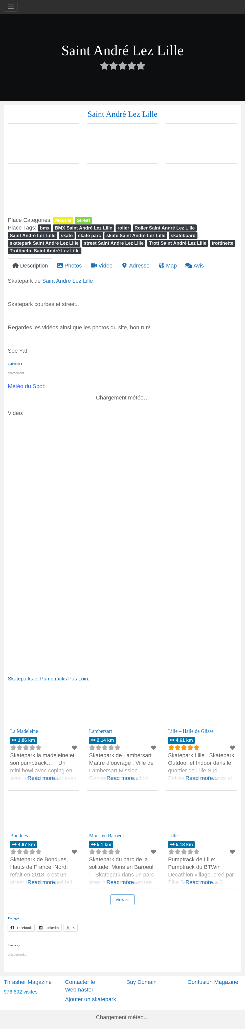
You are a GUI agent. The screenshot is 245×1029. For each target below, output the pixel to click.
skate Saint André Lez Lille (135, 235)
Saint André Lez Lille (32, 235)
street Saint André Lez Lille (114, 243)
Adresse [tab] (135, 265)
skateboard (183, 235)
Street (83, 220)
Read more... (44, 778)
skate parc (89, 235)
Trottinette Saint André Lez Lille (44, 250)
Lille (173, 835)
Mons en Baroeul (106, 835)
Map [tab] (167, 265)
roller (123, 228)
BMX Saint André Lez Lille (83, 228)
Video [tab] (102, 265)
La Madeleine (24, 731)
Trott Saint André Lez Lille (177, 243)
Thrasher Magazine (28, 982)
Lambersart (100, 731)
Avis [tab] (194, 265)
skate (67, 235)
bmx (45, 228)
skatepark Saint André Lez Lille (44, 243)
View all (122, 900)
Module (63, 220)
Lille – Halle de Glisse (191, 731)
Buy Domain (141, 982)
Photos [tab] (69, 265)
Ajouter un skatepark (90, 999)
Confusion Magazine (213, 982)
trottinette (222, 243)
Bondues (19, 835)
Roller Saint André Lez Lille (165, 228)
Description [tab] (30, 265)
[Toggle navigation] (11, 7)
